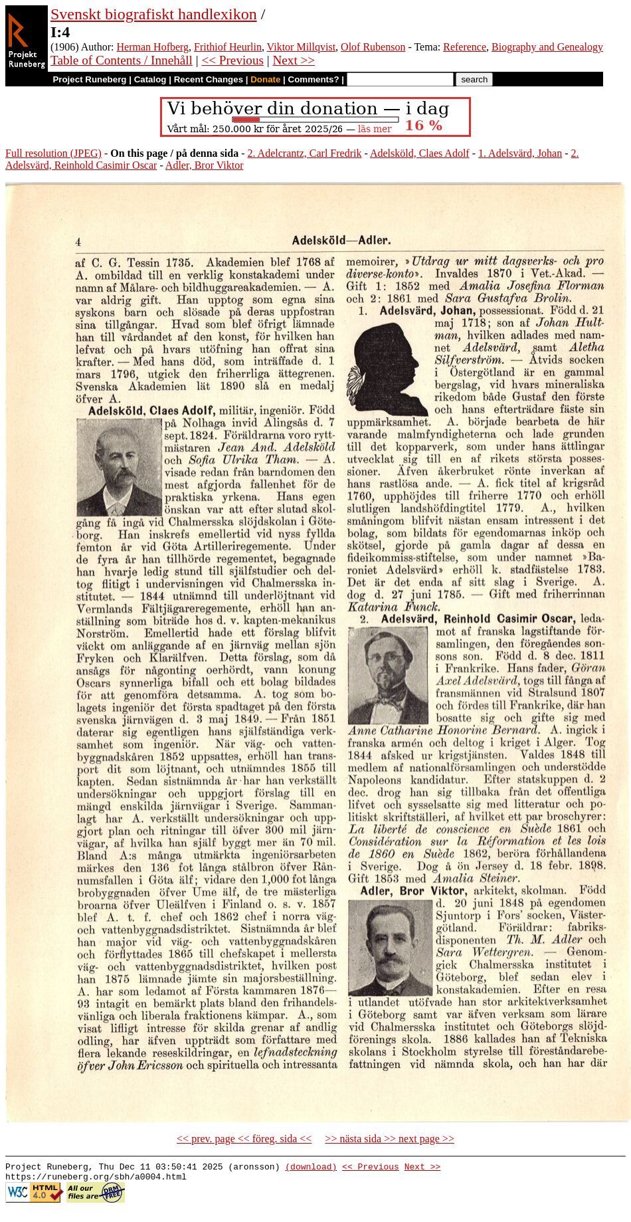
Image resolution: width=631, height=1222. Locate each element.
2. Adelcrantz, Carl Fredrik (305, 153)
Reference (464, 46)
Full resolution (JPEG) (53, 153)
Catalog (150, 79)
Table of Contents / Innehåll (121, 60)
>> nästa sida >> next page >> (389, 1138)
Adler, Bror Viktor (204, 165)
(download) (311, 1168)
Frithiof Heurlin (228, 46)
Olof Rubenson (373, 46)
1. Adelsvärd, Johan (520, 153)
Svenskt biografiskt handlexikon (153, 14)
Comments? (313, 79)
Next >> (293, 60)
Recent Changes (208, 79)
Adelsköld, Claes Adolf (420, 153)
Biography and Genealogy (547, 46)
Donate (265, 79)
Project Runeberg (89, 79)
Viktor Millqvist (301, 46)
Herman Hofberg (153, 46)
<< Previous (232, 60)
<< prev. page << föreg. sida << (244, 1138)
